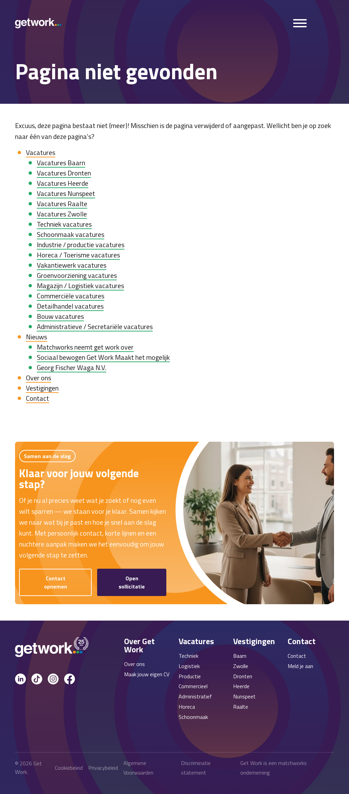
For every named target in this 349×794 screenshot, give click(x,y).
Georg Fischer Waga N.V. (71, 367)
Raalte (240, 707)
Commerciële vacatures (70, 295)
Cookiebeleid (69, 768)
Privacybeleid (103, 768)
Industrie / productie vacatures (80, 244)
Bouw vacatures (60, 316)
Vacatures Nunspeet (66, 193)
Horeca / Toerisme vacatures (78, 255)
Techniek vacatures (64, 224)
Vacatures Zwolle (62, 214)
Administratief (195, 696)
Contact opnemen (55, 582)
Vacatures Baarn (61, 162)
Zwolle (240, 666)
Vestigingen (42, 388)
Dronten (242, 676)
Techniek (188, 656)
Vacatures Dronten (64, 173)
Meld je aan (300, 666)
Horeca (187, 707)
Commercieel (193, 686)
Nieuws (36, 336)
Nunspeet (244, 696)
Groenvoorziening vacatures (77, 275)
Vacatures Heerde (62, 183)
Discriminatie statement (196, 768)
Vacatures (40, 152)
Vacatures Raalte (62, 203)
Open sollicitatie (132, 582)
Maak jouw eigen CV (146, 674)
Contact (37, 398)
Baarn (239, 656)
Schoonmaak (193, 717)
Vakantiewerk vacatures (71, 265)
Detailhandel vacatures (70, 306)
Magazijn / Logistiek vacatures (80, 285)
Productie (190, 676)
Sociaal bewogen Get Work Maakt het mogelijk (103, 357)
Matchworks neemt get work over (85, 347)
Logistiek (189, 666)
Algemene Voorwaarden (138, 768)
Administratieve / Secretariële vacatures (95, 326)
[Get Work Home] (38, 23)
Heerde (241, 686)
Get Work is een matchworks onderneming (273, 768)
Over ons (38, 377)
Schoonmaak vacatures (70, 234)
